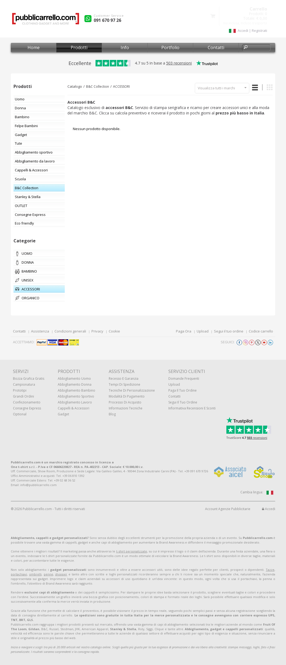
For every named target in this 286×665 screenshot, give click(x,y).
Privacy (97, 331)
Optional (19, 414)
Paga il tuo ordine (182, 390)
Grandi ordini (23, 396)
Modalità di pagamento (127, 396)
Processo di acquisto (125, 402)
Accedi (268, 509)
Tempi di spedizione (124, 384)
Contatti (216, 47)
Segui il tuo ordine (228, 331)
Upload (203, 331)
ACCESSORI (121, 86)
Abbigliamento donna (74, 384)
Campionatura (24, 384)
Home (34, 47)
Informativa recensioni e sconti (192, 408)
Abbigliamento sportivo (76, 396)
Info (125, 47)
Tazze (270, 570)
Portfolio (170, 47)
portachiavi (19, 574)
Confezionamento (26, 402)
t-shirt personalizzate (131, 551)
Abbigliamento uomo (74, 378)
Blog (112, 414)
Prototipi (19, 390)
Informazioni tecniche (125, 408)
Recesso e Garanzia (123, 378)
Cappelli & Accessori (73, 408)
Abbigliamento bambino (76, 390)
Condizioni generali (70, 331)
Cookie (114, 331)
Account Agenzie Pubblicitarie (227, 509)
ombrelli (35, 574)
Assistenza (40, 331)
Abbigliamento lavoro (75, 402)
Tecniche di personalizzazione (132, 390)
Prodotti (79, 47)
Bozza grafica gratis (28, 378)
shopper (61, 574)
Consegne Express (27, 408)
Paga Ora (183, 331)
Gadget (63, 414)
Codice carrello (261, 331)
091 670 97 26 (107, 20)
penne (48, 574)
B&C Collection (97, 86)
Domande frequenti (183, 378)
